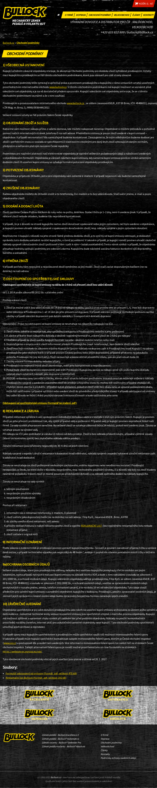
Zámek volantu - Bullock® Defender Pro (61, 742)
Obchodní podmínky (100, 15)
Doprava (82, 15)
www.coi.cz (10, 643)
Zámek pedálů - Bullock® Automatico (60, 738)
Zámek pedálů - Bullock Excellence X (60, 734)
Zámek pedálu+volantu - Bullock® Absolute (63, 746)
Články (137, 15)
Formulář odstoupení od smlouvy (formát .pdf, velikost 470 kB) (41, 673)
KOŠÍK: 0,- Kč (143, 3)
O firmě (69, 15)
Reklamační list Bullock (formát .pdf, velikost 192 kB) (36, 678)
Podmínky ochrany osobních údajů (118, 758)
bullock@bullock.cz (140, 32)
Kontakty (149, 15)
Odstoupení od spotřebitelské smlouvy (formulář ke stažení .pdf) (39, 403)
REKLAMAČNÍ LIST (91, 525)
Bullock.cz (8, 43)
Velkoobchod (122, 15)
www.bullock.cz (58, 87)
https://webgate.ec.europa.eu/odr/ (22, 651)
